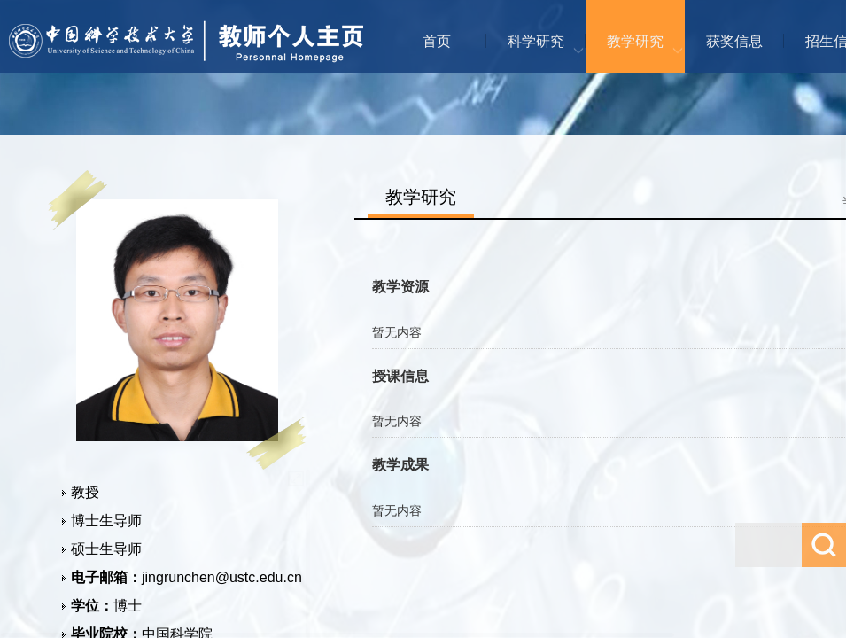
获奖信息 (734, 41)
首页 (437, 41)
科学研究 (536, 41)
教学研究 (635, 41)
